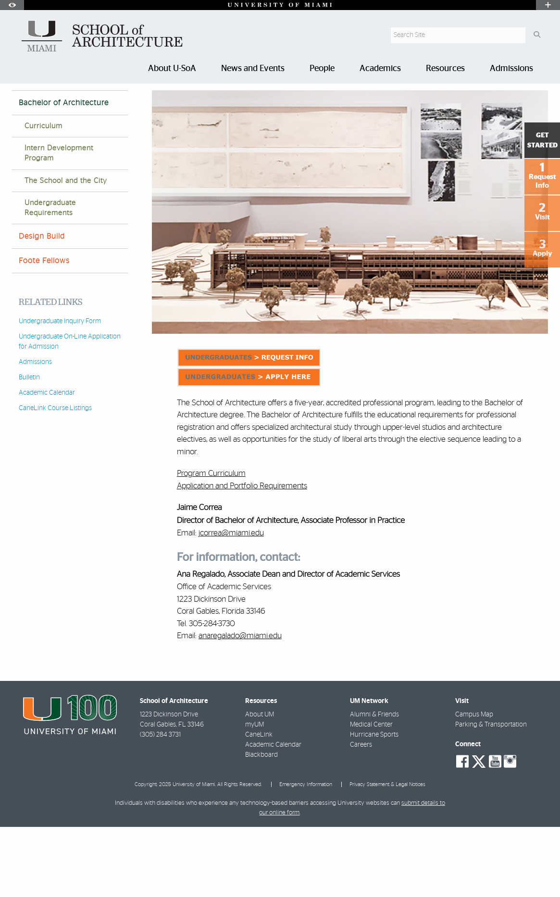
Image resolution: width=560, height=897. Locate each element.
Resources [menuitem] (445, 68)
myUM (254, 794)
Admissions (35, 432)
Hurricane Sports (374, 804)
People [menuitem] (322, 68)
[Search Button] (537, 35)
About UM (259, 784)
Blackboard (261, 825)
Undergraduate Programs (123, 103)
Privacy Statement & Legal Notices (387, 854)
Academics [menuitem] (380, 68)
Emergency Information (305, 854)
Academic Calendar (47, 463)
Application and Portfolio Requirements (242, 556)
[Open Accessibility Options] (12, 5)
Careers (361, 815)
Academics (58, 103)
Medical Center (371, 794)
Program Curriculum (211, 543)
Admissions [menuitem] (511, 68)
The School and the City (66, 251)
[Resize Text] (519, 97)
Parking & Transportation (491, 794)
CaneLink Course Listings (55, 478)
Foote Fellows (44, 331)
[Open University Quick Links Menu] (548, 5)
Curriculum (43, 196)
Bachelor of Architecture (209, 103)
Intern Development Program (59, 223)
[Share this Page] (541, 98)
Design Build (42, 306)
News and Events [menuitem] (253, 68)
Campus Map (474, 784)
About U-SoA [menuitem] (172, 68)
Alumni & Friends (374, 784)
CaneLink (259, 804)
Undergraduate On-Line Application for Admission (70, 411)
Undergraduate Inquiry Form (60, 391)
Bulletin (29, 447)
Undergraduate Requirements (50, 278)
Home (20, 103)
